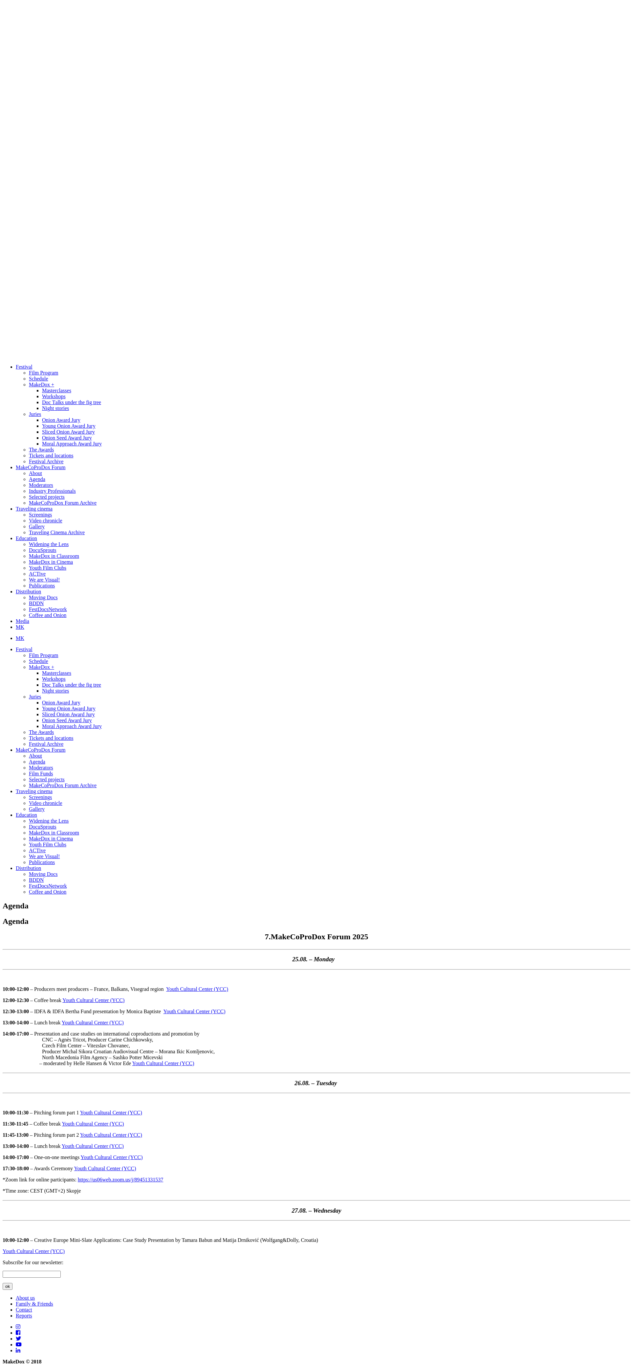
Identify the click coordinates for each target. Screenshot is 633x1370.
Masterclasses (56, 390)
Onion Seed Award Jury (67, 438)
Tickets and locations (51, 455)
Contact (24, 1310)
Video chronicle (45, 520)
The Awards (41, 449)
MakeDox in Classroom (54, 556)
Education (26, 538)
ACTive (37, 574)
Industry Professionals (52, 491)
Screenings (40, 514)
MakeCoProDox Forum (41, 467)
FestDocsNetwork (48, 609)
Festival (24, 367)
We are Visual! (44, 579)
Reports (24, 1315)
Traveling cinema (34, 509)
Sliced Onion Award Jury (68, 432)
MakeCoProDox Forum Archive (63, 503)
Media (22, 621)
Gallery (37, 526)
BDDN (36, 603)
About (35, 473)
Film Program (43, 373)
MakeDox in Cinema (51, 562)
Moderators (41, 485)
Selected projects (47, 497)
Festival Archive (46, 461)
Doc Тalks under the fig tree (71, 402)
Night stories (55, 408)
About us (25, 1298)
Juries (35, 414)
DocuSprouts (42, 550)
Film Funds (41, 773)
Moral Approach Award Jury (72, 443)
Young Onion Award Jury (69, 426)
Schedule (38, 378)
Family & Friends (34, 1304)
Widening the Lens (49, 544)
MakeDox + (41, 384)
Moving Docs (43, 597)
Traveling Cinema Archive (57, 532)
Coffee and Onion (47, 615)
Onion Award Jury (61, 420)
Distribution (28, 591)
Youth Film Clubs (47, 568)
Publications (42, 585)
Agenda (37, 479)
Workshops (54, 396)
